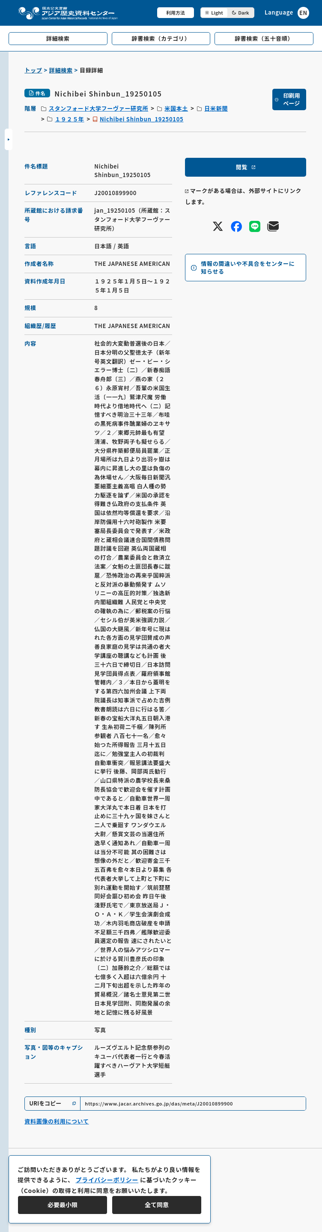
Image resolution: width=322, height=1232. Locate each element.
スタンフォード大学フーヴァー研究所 (99, 108)
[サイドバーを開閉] (8, 139)
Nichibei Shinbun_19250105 (142, 119)
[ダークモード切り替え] (227, 12)
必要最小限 (63, 1204)
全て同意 (157, 1204)
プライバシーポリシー (106, 1179)
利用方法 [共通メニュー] (175, 12)
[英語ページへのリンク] (287, 12)
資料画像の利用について (56, 1121)
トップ (33, 70)
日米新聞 (216, 108)
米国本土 (176, 108)
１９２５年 (69, 119)
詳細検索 (61, 70)
